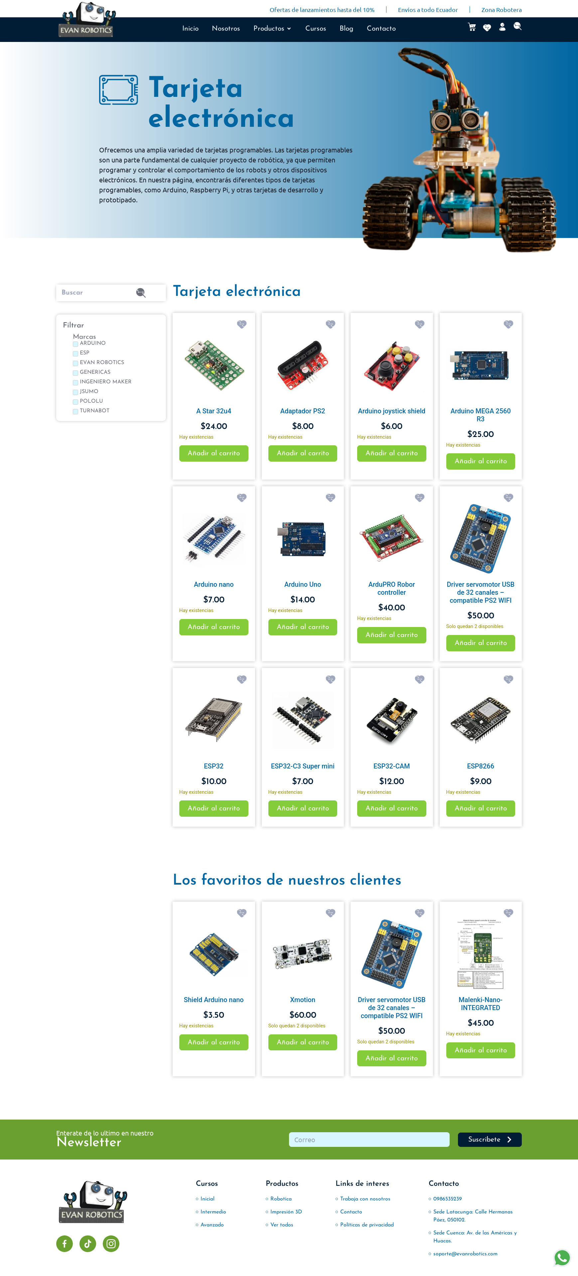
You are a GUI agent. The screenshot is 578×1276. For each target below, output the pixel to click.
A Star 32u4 (213, 411)
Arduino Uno (302, 584)
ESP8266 (480, 766)
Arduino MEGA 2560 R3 (481, 415)
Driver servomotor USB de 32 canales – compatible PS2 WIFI (480, 592)
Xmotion (302, 1000)
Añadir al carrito (214, 453)
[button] (272, 29)
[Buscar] (84, 293)
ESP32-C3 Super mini (303, 766)
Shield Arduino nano (214, 1000)
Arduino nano (213, 584)
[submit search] (141, 293)
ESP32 (213, 766)
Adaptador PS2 (302, 411)
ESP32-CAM (391, 766)
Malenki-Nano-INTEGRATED (481, 1004)
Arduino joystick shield (391, 411)
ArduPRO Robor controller (391, 588)
